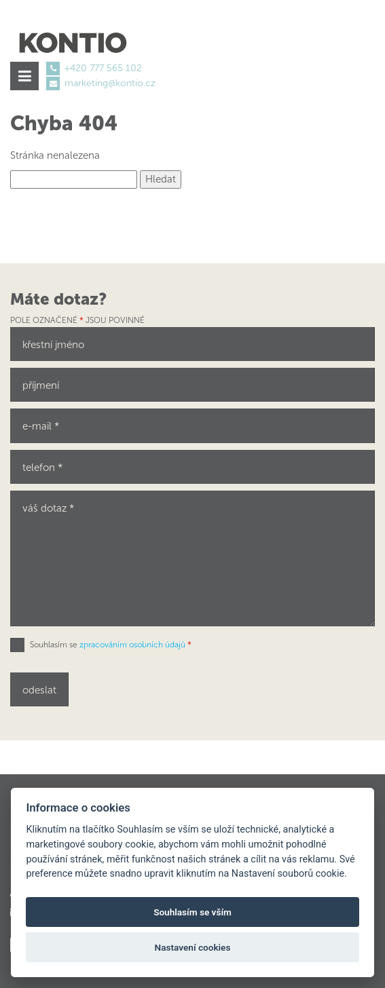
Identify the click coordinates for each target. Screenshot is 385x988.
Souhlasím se (110, 644)
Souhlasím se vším (192, 912)
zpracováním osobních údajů (132, 644)
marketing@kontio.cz (110, 83)
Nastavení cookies (193, 947)
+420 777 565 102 (103, 68)
